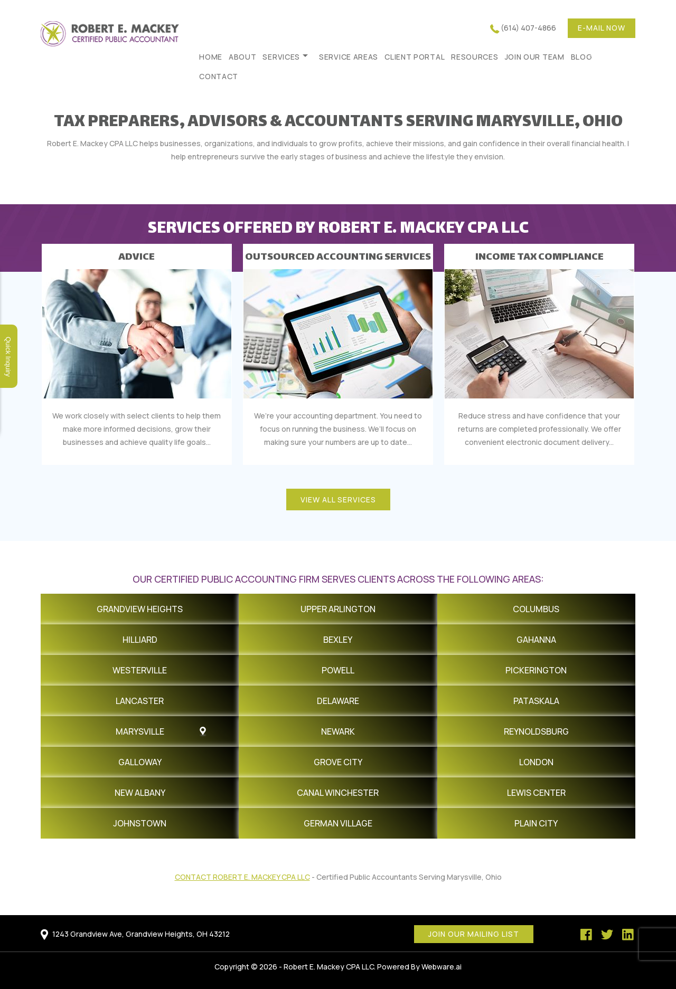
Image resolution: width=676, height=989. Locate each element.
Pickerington (536, 670)
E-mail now (601, 28)
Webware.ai (441, 967)
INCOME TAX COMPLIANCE (539, 257)
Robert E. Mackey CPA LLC (329, 967)
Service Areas (348, 57)
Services (281, 57)
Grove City (338, 762)
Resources (474, 57)
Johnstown (139, 823)
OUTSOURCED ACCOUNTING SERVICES (338, 257)
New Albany (140, 792)
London (536, 762)
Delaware (338, 701)
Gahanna (536, 639)
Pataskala (536, 701)
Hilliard (140, 639)
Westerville (139, 670)
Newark (338, 731)
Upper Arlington (338, 609)
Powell (338, 670)
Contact (218, 76)
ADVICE (136, 257)
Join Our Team (535, 57)
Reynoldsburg (536, 731)
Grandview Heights (140, 609)
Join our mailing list (473, 934)
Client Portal (414, 57)
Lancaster (140, 701)
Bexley (337, 639)
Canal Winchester (338, 792)
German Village (338, 823)
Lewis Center (536, 792)
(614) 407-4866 (528, 28)
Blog (582, 57)
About (243, 57)
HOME (210, 57)
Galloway (140, 762)
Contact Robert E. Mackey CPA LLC (242, 877)
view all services (338, 499)
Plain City (536, 823)
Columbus (536, 609)
